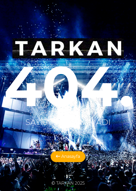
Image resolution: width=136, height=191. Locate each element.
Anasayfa (68, 156)
